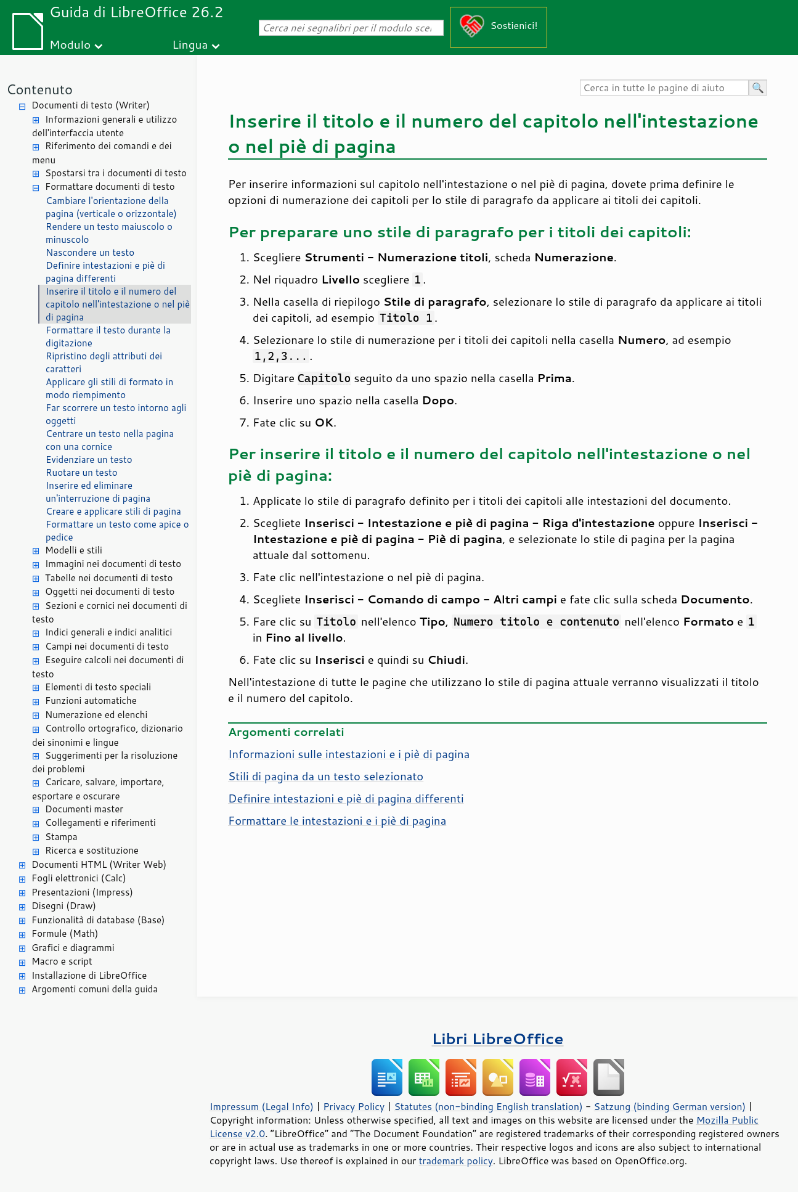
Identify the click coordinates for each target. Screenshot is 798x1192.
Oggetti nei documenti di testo (109, 591)
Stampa (61, 836)
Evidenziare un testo (89, 459)
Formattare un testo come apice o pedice (117, 531)
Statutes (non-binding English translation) (488, 1106)
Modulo (70, 44)
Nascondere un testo (90, 252)
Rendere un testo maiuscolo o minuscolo (109, 233)
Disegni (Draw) (63, 905)
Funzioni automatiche (91, 700)
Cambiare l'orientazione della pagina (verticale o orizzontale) (111, 207)
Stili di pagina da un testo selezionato (325, 776)
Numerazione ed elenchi (96, 714)
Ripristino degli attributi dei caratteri (104, 362)
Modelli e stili (73, 550)
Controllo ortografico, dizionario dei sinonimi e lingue (107, 735)
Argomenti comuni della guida (94, 988)
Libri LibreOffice (497, 1038)
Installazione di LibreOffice (89, 975)
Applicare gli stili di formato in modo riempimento (109, 388)
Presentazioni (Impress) (82, 892)
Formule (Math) (64, 933)
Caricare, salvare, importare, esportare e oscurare (98, 788)
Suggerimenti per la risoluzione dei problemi (104, 762)
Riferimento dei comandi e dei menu (102, 152)
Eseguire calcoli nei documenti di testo (108, 666)
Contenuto (39, 89)
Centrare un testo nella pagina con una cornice (110, 440)
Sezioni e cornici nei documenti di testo (109, 612)
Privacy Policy (354, 1106)
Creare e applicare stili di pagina (113, 511)
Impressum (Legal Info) (262, 1106)
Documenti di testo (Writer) (90, 105)
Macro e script (61, 961)
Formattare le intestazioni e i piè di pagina (337, 820)
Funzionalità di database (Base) (98, 919)
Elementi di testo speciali (98, 686)
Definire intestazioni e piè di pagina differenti (105, 272)
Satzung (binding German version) (670, 1106)
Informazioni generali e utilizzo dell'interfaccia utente (104, 126)
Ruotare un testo (82, 472)
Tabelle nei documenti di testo (109, 577)
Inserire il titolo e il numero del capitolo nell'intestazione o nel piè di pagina (118, 304)
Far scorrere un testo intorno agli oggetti (116, 414)
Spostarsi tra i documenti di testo (116, 172)
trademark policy (456, 1160)
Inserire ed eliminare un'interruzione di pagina (98, 492)
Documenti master (84, 808)
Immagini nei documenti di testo (113, 563)
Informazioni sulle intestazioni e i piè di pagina (349, 754)
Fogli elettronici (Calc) (78, 878)
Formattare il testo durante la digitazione (108, 336)
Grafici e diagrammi (73, 947)
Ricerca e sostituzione (92, 850)
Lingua (190, 44)
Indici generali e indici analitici (108, 632)
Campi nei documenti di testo (107, 646)
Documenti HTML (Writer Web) (98, 864)
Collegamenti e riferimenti (100, 822)
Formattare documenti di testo (110, 186)
